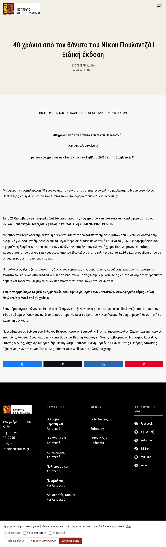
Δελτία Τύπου (81, 70)
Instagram (146, 440)
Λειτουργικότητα (34, 533)
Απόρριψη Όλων (15, 540)
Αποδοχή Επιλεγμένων (43, 540)
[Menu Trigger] (159, 5)
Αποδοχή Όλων (70, 540)
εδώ (128, 526)
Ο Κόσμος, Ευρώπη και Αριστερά (55, 424)
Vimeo (144, 465)
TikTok (144, 449)
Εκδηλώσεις (99, 419)
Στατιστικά (57, 533)
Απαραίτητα (12, 533)
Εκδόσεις (97, 429)
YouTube (145, 457)
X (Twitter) (147, 432)
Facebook (146, 424)
